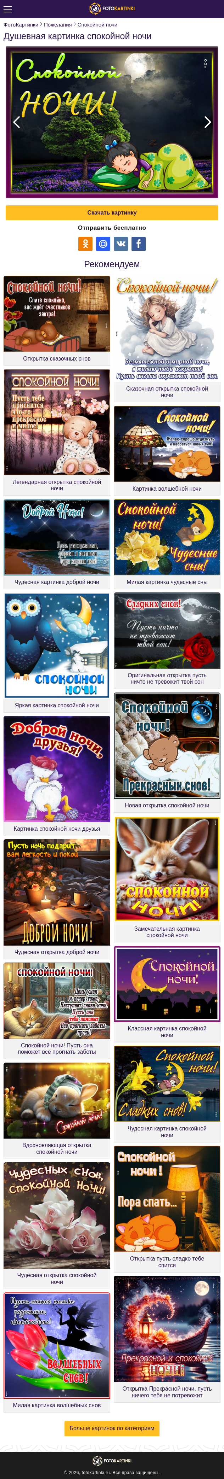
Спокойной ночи (97, 25)
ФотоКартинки (21, 25)
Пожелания (58, 25)
